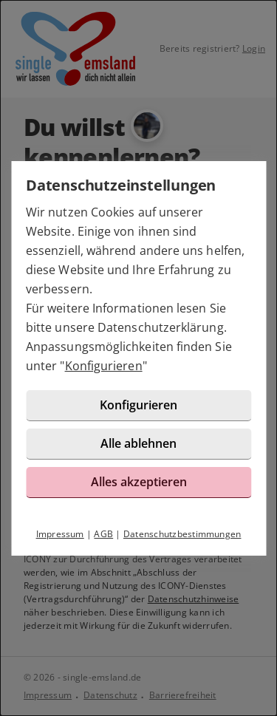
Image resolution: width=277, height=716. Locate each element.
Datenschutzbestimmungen (182, 534)
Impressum (60, 534)
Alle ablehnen (138, 443)
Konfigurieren (104, 366)
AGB (103, 534)
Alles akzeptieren (139, 482)
